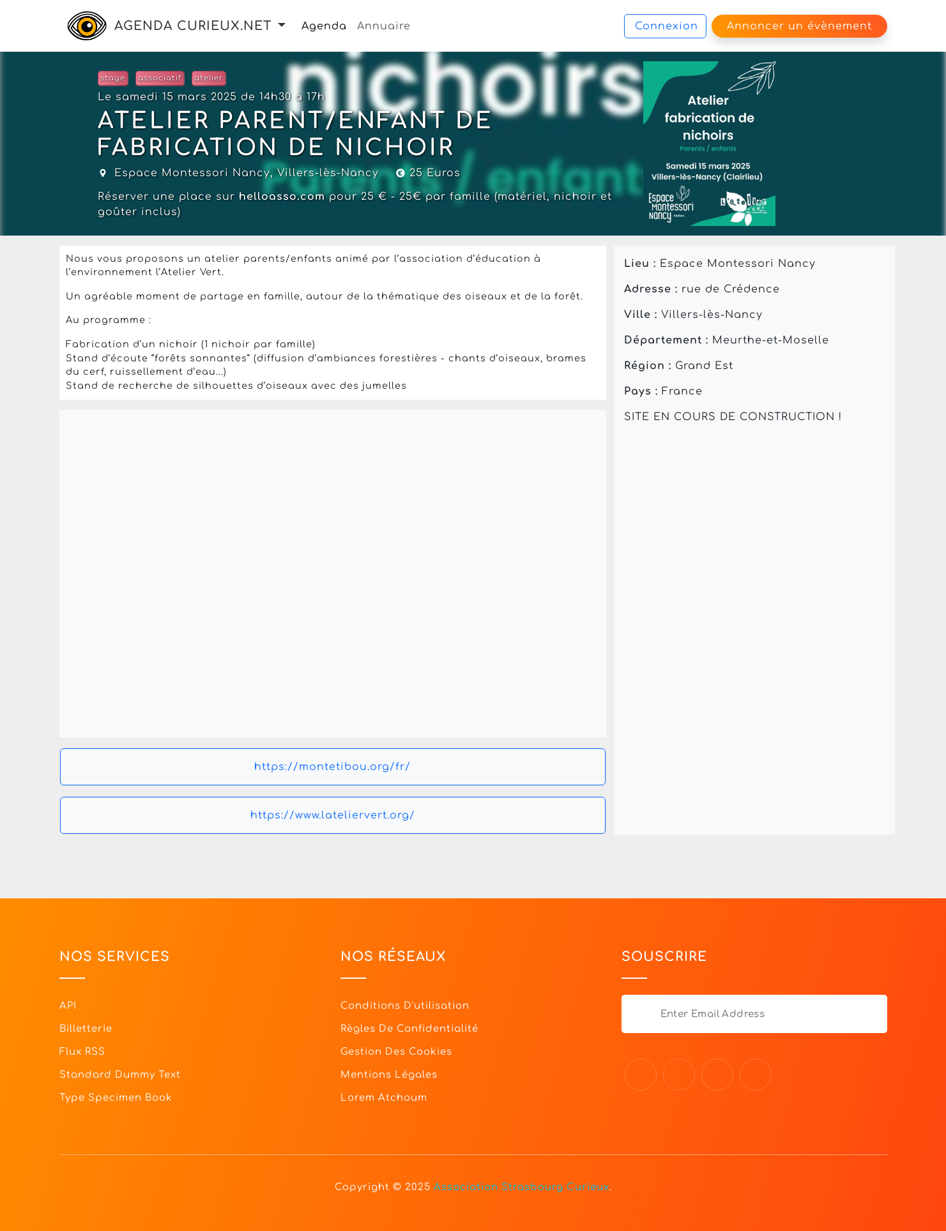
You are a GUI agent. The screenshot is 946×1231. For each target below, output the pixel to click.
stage (112, 78)
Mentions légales (389, 1074)
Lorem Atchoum (383, 1097)
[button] (281, 26)
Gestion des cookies (396, 1051)
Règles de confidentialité (409, 1028)
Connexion (666, 26)
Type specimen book (115, 1097)
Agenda (324, 26)
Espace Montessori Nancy (192, 173)
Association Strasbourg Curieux (521, 1187)
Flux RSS (82, 1051)
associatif (159, 78)
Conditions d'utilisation (404, 1006)
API (68, 1006)
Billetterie (85, 1028)
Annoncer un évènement (799, 26)
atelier (208, 78)
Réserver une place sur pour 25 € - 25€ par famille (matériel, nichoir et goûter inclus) (355, 204)
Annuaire (384, 26)
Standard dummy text (120, 1074)
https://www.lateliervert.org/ (332, 815)
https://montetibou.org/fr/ (332, 767)
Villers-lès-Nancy (328, 173)
